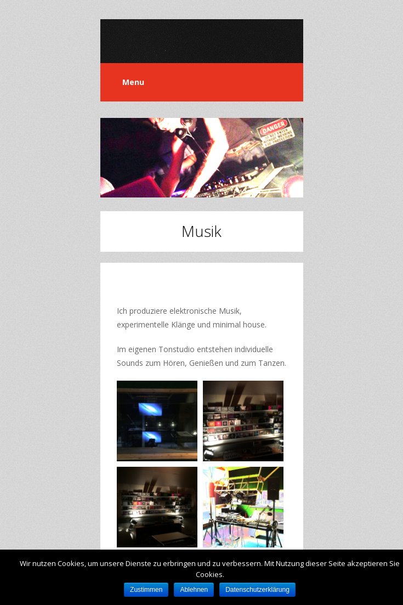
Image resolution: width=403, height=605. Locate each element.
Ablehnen (194, 589)
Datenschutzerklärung (257, 589)
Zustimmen (146, 589)
